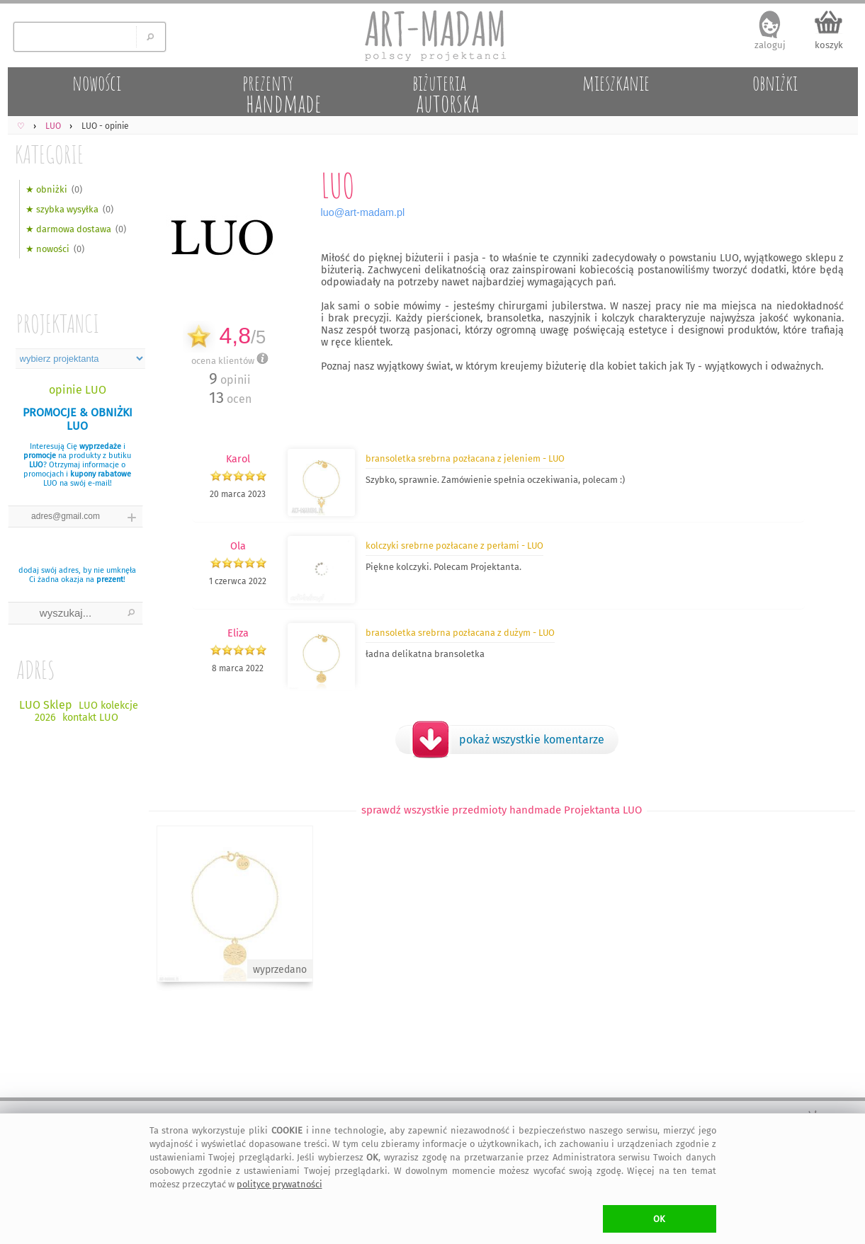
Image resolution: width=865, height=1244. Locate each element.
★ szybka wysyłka (62, 209)
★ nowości (47, 249)
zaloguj (770, 45)
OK (659, 1219)
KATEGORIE (49, 154)
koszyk (829, 45)
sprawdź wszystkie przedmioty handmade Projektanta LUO (501, 810)
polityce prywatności (279, 1184)
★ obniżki (46, 189)
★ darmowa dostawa (68, 229)
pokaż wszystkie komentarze (531, 739)
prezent (109, 579)
